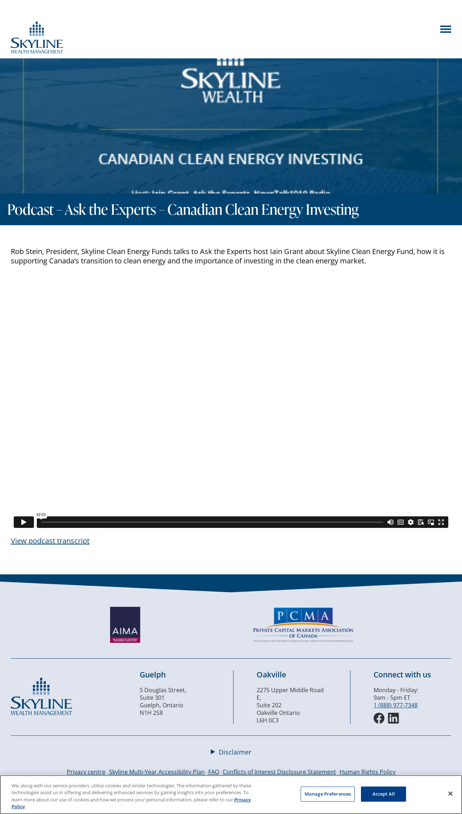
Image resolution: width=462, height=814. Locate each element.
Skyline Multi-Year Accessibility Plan (157, 772)
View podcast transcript (50, 541)
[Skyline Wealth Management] (41, 713)
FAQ (213, 772)
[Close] (450, 793)
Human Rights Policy (368, 772)
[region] (231, 794)
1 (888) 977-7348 (396, 705)
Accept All (383, 794)
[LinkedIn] (393, 718)
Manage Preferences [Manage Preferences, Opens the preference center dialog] (328, 794)
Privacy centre (86, 772)
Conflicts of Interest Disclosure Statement (279, 772)
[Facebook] (379, 718)
